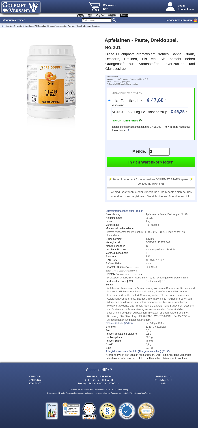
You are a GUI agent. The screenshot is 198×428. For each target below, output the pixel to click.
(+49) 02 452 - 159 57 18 (99, 380)
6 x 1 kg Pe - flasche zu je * (149, 111)
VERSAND (35, 376)
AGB (163, 383)
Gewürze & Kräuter (14, 26)
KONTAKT (35, 383)
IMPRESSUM (162, 376)
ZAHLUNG (35, 380)
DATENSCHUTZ (163, 380)
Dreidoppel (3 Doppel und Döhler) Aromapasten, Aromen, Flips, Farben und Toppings (62, 26)
